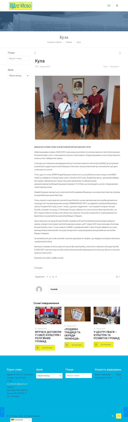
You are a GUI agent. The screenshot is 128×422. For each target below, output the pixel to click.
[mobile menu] (109, 6)
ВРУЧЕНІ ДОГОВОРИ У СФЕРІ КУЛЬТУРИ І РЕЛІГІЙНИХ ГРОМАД (48, 336)
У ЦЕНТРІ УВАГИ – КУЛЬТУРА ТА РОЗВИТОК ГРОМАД (107, 335)
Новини (69, 42)
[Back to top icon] (118, 416)
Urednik (54, 289)
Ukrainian (17, 419)
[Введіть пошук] (19, 58)
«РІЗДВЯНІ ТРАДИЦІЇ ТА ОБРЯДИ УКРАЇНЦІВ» (72, 334)
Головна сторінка (54, 42)
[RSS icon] (113, 416)
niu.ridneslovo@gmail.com (17, 384)
